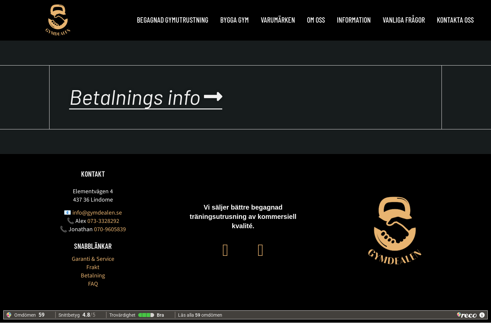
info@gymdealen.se (97, 217)
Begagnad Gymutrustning (172, 19)
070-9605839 (110, 234)
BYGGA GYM (234, 19)
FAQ (93, 288)
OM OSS (316, 19)
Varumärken (278, 19)
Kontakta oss (455, 19)
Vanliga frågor (404, 19)
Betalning (93, 280)
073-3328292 (103, 225)
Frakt (92, 271)
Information (354, 19)
